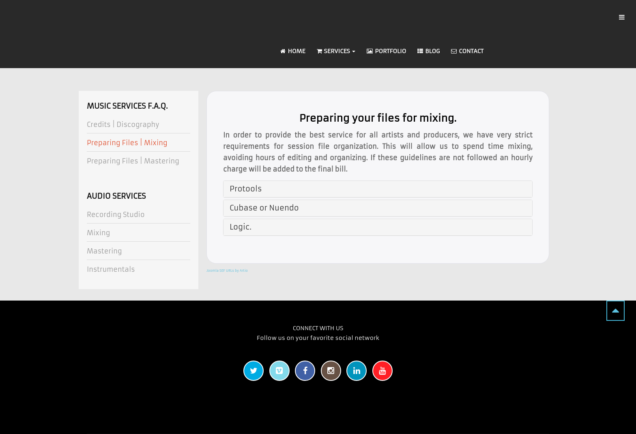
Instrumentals (111, 269)
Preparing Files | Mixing (127, 143)
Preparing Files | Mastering (133, 161)
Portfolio (386, 51)
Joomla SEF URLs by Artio (227, 271)
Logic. (240, 227)
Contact (467, 51)
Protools (246, 188)
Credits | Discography (123, 124)
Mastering (104, 251)
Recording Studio (116, 215)
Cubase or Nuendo (264, 208)
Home (292, 51)
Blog (428, 51)
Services (336, 51)
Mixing (98, 233)
